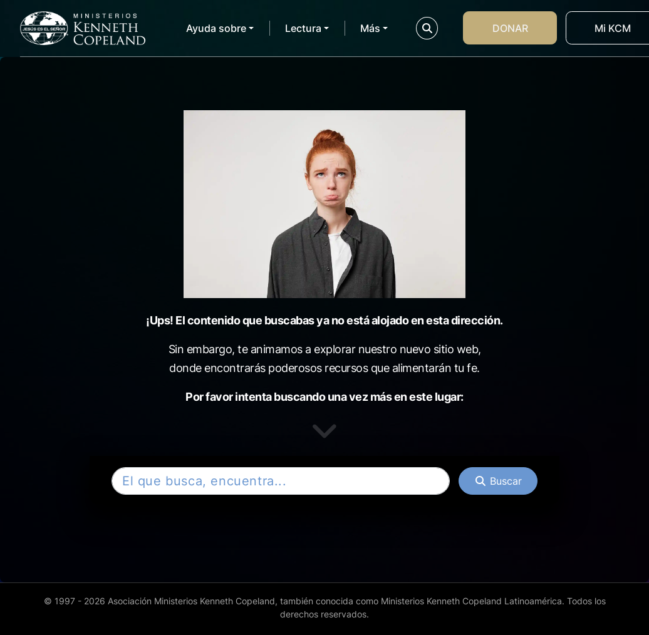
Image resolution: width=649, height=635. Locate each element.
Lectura (303, 28)
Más (370, 28)
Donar (510, 28)
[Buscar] (498, 481)
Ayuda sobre (216, 28)
